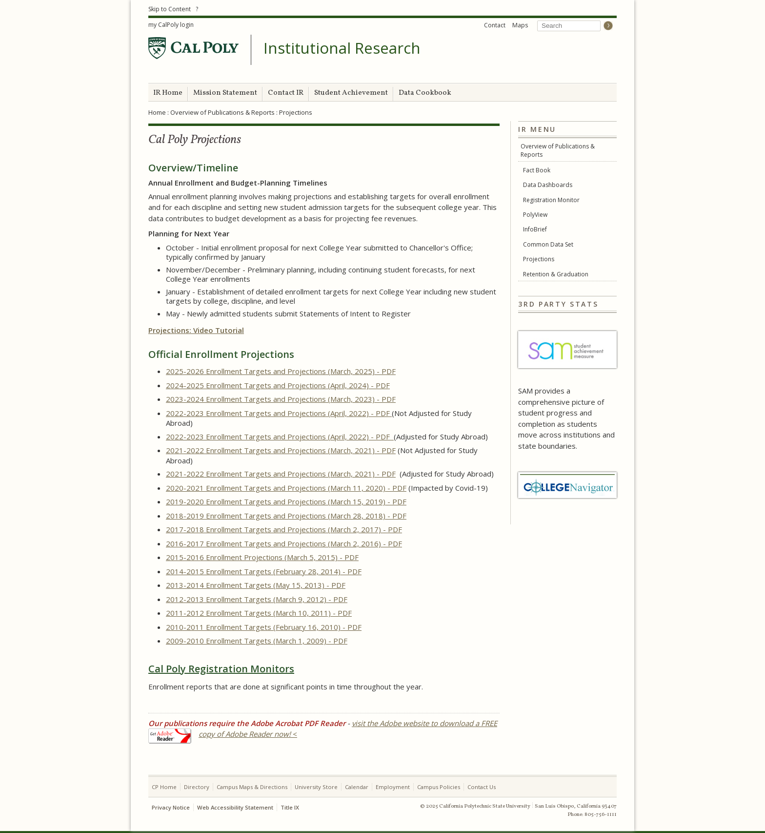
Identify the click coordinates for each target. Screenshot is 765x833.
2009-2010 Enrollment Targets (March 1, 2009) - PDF (256, 641)
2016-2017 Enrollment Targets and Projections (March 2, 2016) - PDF (284, 543)
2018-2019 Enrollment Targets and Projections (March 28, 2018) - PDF (286, 516)
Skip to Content (169, 9)
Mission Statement (225, 93)
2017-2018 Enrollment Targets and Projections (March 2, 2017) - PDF (284, 529)
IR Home (167, 93)
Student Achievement (351, 93)
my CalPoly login (171, 25)
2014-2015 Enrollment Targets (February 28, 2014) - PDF (264, 571)
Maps (520, 25)
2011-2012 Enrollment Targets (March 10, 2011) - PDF (259, 613)
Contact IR (285, 93)
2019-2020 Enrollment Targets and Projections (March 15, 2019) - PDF (286, 501)
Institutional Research (342, 48)
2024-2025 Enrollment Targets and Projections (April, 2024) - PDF (278, 385)
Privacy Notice (171, 807)
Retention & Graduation (555, 274)
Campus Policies (438, 787)
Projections (538, 259)
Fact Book (536, 170)
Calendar (356, 787)
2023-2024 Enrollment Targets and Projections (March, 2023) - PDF (281, 399)
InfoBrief (535, 229)
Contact (494, 25)
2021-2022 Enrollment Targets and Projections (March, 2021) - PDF (281, 450)
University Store (316, 787)
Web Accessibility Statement (235, 807)
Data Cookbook (425, 93)
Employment (393, 787)
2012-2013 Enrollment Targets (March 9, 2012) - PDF (256, 599)
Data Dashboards (547, 185)
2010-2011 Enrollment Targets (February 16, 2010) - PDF (264, 627)
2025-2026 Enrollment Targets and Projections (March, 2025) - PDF (281, 371)
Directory (196, 787)
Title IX (290, 807)
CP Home (164, 787)
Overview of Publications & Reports (222, 112)
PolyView (535, 214)
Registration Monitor (551, 200)
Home (157, 112)
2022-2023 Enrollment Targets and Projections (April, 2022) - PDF (279, 413)
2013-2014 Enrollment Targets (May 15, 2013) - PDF (255, 585)
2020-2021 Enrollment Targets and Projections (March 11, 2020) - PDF (286, 488)
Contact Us (481, 787)
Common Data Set (548, 244)
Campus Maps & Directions (252, 787)
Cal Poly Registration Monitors (221, 668)
